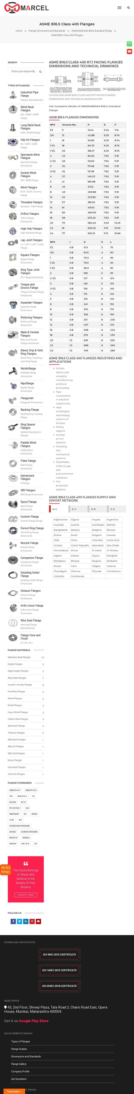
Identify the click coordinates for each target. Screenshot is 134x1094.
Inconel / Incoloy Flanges (20, 687)
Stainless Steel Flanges (19, 658)
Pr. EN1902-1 (15, 815)
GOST (11, 827)
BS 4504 (12, 808)
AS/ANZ (12, 839)
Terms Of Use (10, 1083)
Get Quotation (19, 1055)
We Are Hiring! (5, 869)
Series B (12, 851)
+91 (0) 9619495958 (84, 1031)
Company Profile (20, 1047)
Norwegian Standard (19, 833)
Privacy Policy (50, 1080)
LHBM (127, 1080)
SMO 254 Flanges (16, 758)
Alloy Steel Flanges (17, 679)
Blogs (31, 1083)
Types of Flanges (20, 1017)
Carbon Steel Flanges (18, 722)
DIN (11, 802)
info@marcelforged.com (87, 1016)
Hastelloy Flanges (16, 694)
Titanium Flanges (16, 737)
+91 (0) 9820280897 (84, 1023)
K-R (93, 520)
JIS (33, 802)
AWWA (34, 821)
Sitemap (23, 1083)
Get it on (92, 975)
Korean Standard (29, 839)
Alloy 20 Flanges (16, 751)
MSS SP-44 (13, 845)
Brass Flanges (15, 765)
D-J (74, 520)
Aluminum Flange (16, 730)
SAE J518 (25, 851)
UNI (27, 815)
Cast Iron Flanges (16, 780)
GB (35, 851)
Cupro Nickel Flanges (18, 715)
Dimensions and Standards (26, 1032)
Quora (39, 1083)
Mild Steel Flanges (16, 744)
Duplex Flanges (15, 665)
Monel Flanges (15, 701)
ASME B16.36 (30, 796)
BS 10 (23, 808)
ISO (25, 821)
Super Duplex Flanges (18, 672)
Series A (26, 845)
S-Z (112, 520)
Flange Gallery (19, 1040)
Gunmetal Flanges (16, 772)
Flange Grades (19, 1025)
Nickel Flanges (15, 708)
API (20, 827)
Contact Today (26, 902)
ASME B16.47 (14, 796)
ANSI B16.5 (22, 802)
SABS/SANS (14, 821)
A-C (55, 520)
